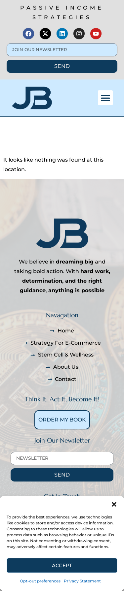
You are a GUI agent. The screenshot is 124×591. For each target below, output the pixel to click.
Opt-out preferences (40, 580)
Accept (62, 565)
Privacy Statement (82, 580)
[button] (114, 504)
